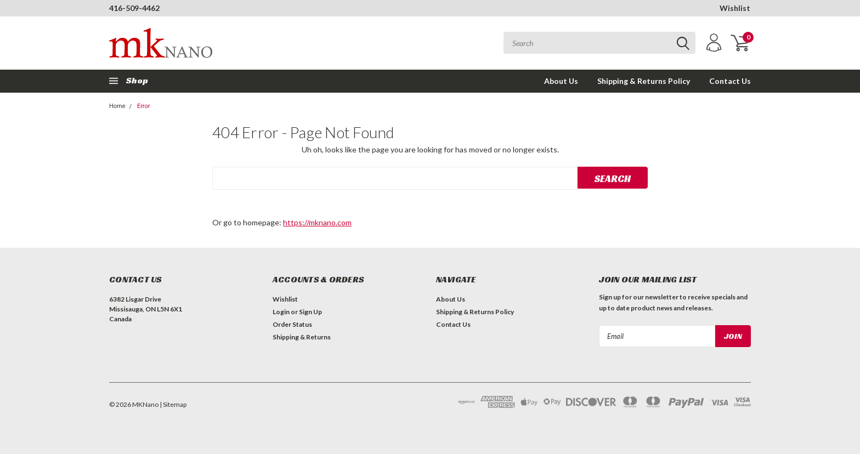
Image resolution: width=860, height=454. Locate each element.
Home (117, 106)
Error (143, 106)
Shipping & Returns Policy (643, 81)
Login (281, 312)
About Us (561, 81)
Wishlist (735, 8)
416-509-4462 (134, 8)
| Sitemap (173, 404)
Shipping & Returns (302, 337)
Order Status (292, 324)
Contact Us (730, 81)
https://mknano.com (317, 222)
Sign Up (310, 312)
